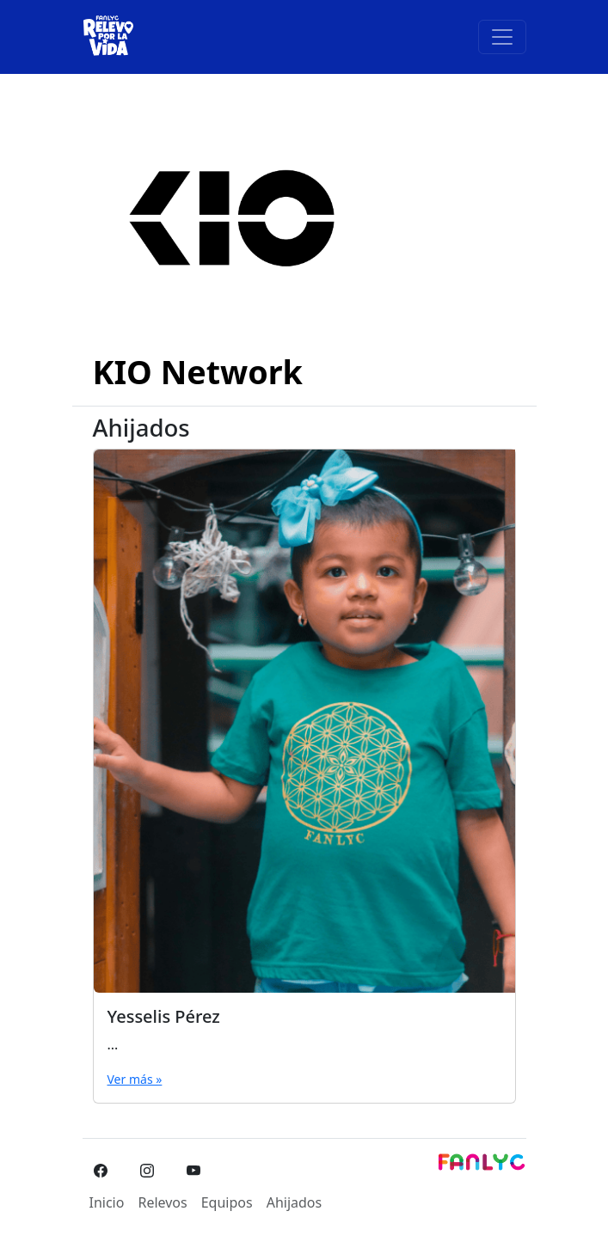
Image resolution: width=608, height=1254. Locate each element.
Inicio (107, 1202)
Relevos (162, 1202)
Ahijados (294, 1202)
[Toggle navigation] (502, 37)
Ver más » (135, 1079)
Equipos (227, 1202)
